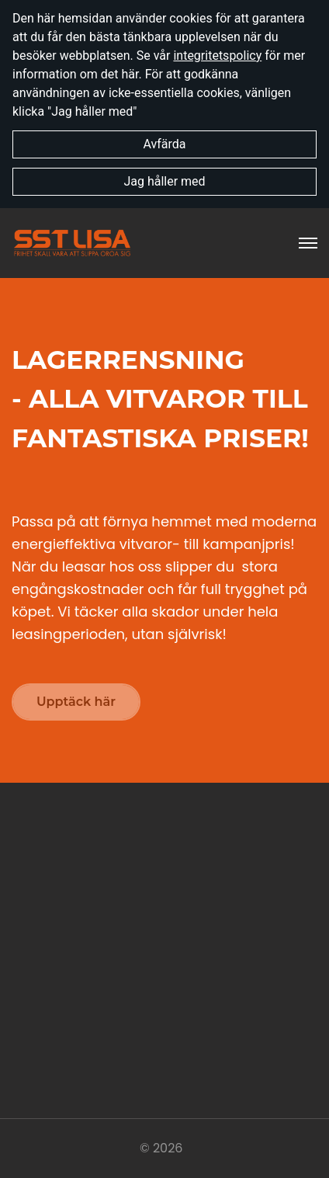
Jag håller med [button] (164, 181)
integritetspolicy (217, 55)
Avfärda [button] (164, 144)
